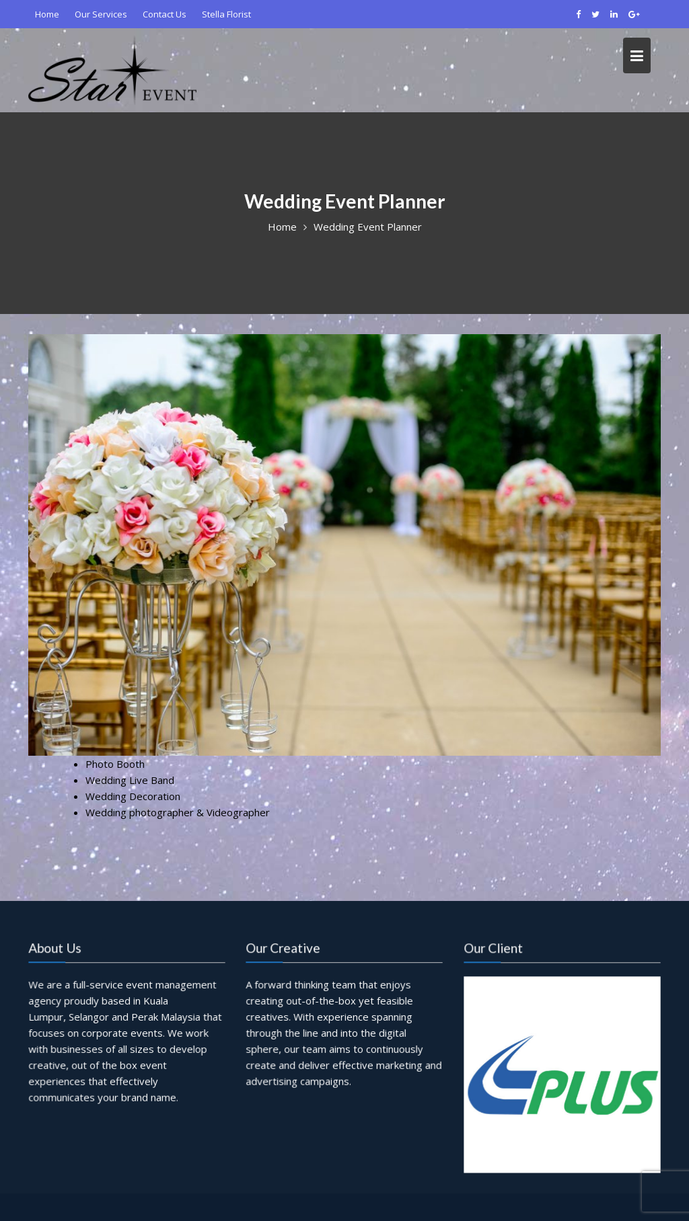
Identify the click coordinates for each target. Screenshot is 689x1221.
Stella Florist (226, 14)
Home (47, 14)
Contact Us (164, 14)
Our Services (101, 14)
